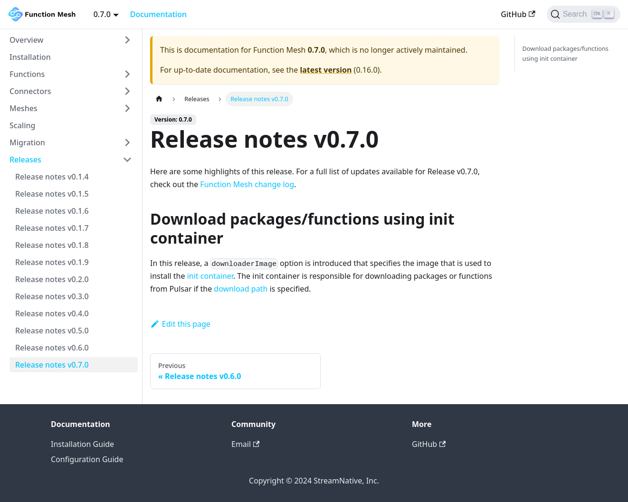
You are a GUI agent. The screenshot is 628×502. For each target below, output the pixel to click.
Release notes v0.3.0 (52, 296)
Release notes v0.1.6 (52, 211)
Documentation (158, 14)
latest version (326, 70)
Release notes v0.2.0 (52, 279)
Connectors (30, 91)
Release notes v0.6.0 (52, 347)
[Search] (583, 14)
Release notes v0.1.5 (52, 194)
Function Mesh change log (247, 184)
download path (240, 289)
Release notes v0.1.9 (52, 262)
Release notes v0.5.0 (52, 330)
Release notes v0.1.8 (52, 245)
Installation (30, 57)
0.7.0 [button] (102, 14)
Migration (27, 142)
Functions (27, 74)
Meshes (24, 108)
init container (210, 276)
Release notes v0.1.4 (52, 176)
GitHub (518, 14)
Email (245, 444)
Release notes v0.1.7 (52, 228)
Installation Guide (82, 444)
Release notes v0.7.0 (52, 365)
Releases (25, 159)
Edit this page (180, 324)
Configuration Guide (87, 459)
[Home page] (159, 99)
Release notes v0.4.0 (52, 313)
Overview (26, 40)
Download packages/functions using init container (566, 53)
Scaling (22, 125)
